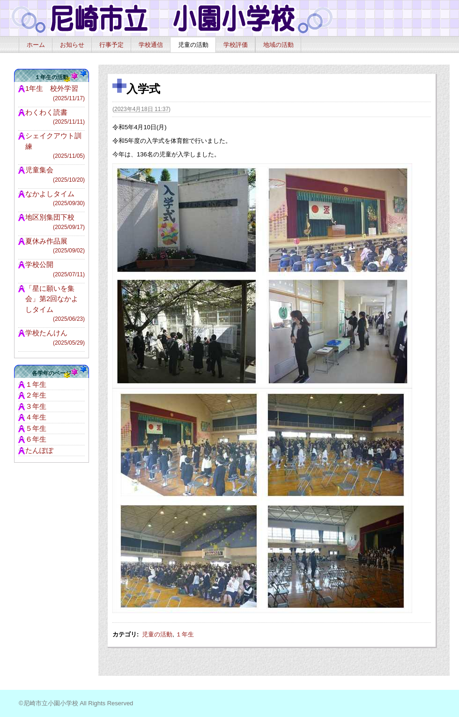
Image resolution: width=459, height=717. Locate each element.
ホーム (36, 44)
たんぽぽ (39, 450)
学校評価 (235, 44)
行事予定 (111, 44)
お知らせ (72, 44)
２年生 (35, 395)
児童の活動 (193, 44)
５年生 (35, 428)
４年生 (35, 417)
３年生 (35, 406)
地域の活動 (278, 44)
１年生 (185, 634)
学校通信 (151, 44)
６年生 (35, 439)
